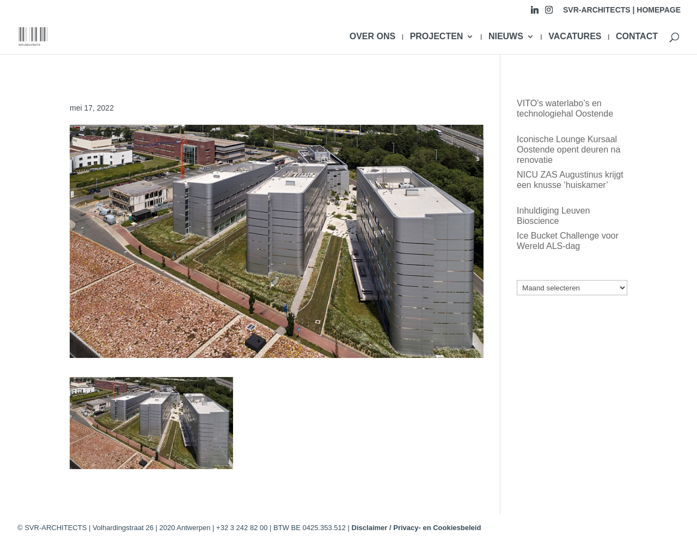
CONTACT (637, 37)
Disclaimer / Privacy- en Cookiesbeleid (416, 528)
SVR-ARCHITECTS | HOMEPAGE (622, 10)
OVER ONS (372, 37)
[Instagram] (549, 13)
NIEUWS (505, 37)
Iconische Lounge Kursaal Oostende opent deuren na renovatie (568, 150)
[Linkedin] (534, 13)
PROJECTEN (436, 37)
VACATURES (574, 37)
